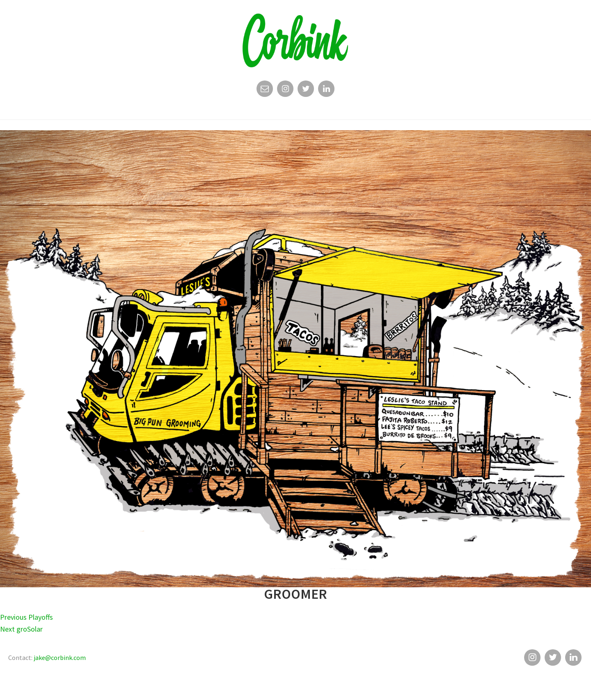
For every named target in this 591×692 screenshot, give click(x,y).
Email (265, 91)
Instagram (285, 91)
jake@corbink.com (60, 657)
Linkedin (326, 91)
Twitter (306, 91)
